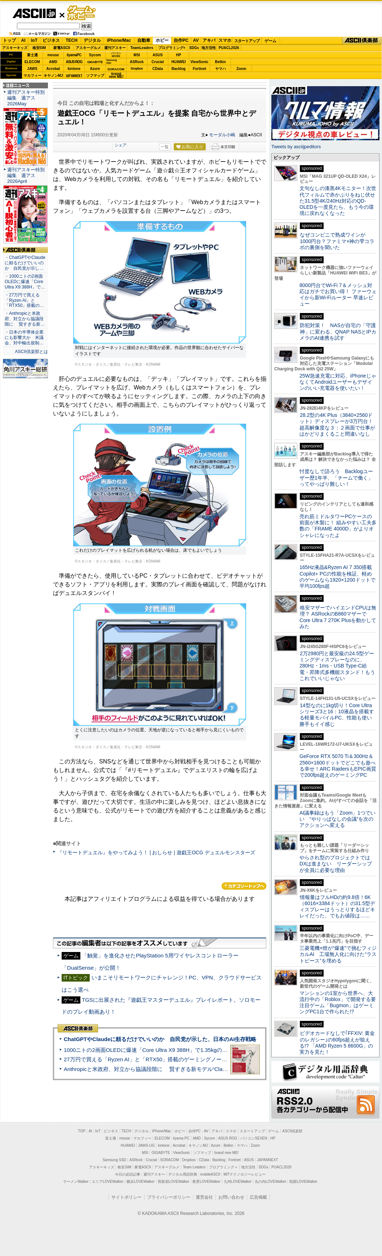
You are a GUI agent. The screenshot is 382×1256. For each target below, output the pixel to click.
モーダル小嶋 (222, 134)
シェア (120, 145)
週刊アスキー (115, 48)
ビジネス (51, 40)
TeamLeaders (142, 48)
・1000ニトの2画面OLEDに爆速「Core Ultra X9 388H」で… (25, 282)
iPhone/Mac (119, 40)
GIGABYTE (95, 62)
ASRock (136, 62)
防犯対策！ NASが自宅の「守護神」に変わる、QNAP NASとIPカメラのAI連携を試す (337, 331)
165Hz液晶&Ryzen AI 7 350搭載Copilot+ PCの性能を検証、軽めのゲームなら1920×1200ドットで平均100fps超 (337, 576)
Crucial (158, 62)
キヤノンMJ (53, 76)
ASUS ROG (74, 62)
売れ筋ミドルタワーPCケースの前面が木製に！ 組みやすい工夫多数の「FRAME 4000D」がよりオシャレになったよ (338, 526)
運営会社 (204, 1197)
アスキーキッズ (14, 48)
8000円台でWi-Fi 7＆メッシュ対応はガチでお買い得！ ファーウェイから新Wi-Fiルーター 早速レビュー (338, 294)
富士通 (32, 55)
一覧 (165, 147)
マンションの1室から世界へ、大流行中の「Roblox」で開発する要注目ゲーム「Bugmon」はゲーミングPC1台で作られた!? (337, 1002)
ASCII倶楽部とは (31, 351)
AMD (53, 62)
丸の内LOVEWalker (270, 1182)
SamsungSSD (111, 61)
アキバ (209, 40)
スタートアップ (246, 41)
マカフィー (32, 76)
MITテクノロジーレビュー (244, 1174)
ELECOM (32, 62)
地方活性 (208, 48)
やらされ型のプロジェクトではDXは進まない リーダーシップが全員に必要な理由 (335, 864)
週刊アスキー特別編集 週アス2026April (26, 175)
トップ (9, 40)
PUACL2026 (229, 48)
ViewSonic (200, 62)
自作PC (181, 40)
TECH (71, 40)
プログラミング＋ (223, 1167)
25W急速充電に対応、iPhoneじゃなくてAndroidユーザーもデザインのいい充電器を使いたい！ (337, 382)
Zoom (241, 69)
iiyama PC (181, 1138)
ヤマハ (220, 69)
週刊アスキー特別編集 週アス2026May (26, 97)
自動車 (143, 40)
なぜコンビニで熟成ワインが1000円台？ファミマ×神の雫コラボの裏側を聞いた (336, 241)
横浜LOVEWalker (140, 1182)
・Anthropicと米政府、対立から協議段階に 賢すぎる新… (25, 319)
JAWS (32, 69)
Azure (95, 69)
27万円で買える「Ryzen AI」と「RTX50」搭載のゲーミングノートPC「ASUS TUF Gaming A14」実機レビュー (200, 1059)
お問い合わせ (231, 1197)
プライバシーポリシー (168, 1197)
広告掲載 (258, 1197)
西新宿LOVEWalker (173, 1182)
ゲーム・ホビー (82, 13)
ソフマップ (95, 76)
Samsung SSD (114, 1160)
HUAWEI (179, 62)
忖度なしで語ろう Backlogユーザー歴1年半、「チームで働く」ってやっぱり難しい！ (336, 477)
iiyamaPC (74, 55)
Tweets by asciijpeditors (296, 146)
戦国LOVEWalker (303, 1182)
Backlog (179, 69)
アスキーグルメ (88, 48)
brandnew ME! (116, 75)
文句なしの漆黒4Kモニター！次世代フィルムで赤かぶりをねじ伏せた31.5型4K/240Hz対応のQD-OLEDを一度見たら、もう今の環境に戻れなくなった (337, 200)
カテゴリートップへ (244, 886)
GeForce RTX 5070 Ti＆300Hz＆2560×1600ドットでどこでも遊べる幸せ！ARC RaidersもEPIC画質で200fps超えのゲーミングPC (337, 765)
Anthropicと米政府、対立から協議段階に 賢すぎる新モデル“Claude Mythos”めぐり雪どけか (177, 1069)
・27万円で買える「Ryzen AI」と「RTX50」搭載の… (24, 300)
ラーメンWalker (76, 1182)
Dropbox (137, 68)
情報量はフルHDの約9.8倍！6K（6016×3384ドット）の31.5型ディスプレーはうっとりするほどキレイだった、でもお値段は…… (337, 906)
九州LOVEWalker (238, 1182)
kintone (74, 69)
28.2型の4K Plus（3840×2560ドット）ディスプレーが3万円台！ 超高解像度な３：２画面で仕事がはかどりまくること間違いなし (337, 424)
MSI (137, 55)
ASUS (158, 55)
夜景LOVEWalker (206, 1182)
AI (23, 40)
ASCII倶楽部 (361, 40)
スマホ (224, 40)
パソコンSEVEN (116, 54)
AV (196, 40)
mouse (53, 55)
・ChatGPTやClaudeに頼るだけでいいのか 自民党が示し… (25, 263)
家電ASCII (61, 48)
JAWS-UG (146, 1145)
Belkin (220, 62)
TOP (81, 1131)
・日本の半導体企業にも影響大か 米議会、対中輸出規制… (24, 337)
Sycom (95, 55)
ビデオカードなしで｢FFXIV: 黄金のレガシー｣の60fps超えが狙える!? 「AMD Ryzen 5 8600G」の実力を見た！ (337, 1042)
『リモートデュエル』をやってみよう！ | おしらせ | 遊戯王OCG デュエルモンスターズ (156, 852)
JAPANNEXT (74, 75)
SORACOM (169, 1160)
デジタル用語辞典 (182, 1174)
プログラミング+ (172, 48)
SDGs (194, 48)
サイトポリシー (126, 1197)
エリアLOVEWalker (107, 1182)
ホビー (162, 40)
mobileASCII (210, 1174)
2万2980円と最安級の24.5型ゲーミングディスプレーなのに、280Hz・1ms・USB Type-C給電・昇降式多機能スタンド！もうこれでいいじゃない (337, 666)
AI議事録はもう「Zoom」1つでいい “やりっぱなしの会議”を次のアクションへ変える (337, 819)
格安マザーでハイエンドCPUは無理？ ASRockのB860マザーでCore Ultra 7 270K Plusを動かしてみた (338, 617)
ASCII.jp (34, 13)
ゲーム (270, 41)
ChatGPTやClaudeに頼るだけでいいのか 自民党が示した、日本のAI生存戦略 (160, 1039)
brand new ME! (226, 1153)
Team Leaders (194, 1167)
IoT (34, 40)
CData (157, 69)
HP (178, 55)
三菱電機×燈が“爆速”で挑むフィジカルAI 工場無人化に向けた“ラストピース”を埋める (338, 954)
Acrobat (53, 69)
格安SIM (39, 48)
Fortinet (199, 69)
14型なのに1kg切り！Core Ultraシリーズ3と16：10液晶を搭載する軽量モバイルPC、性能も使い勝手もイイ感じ (336, 714)
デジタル (92, 40)
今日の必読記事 (127, 1174)
